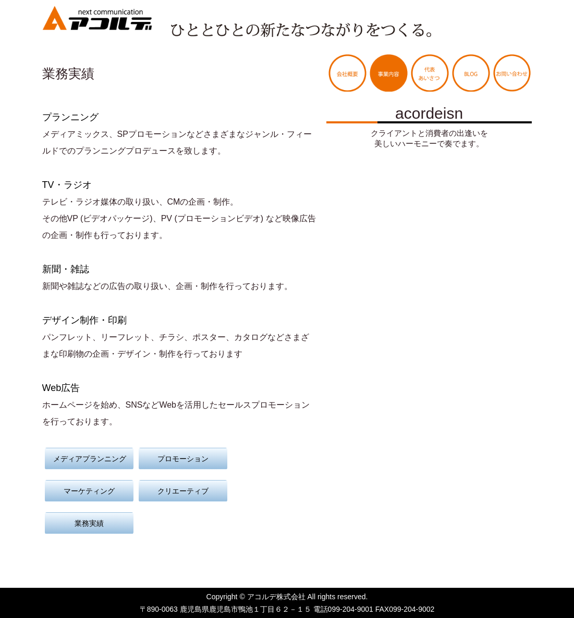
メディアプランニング (89, 459)
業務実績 (89, 523)
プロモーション (183, 459)
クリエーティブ (183, 491)
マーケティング (89, 491)
